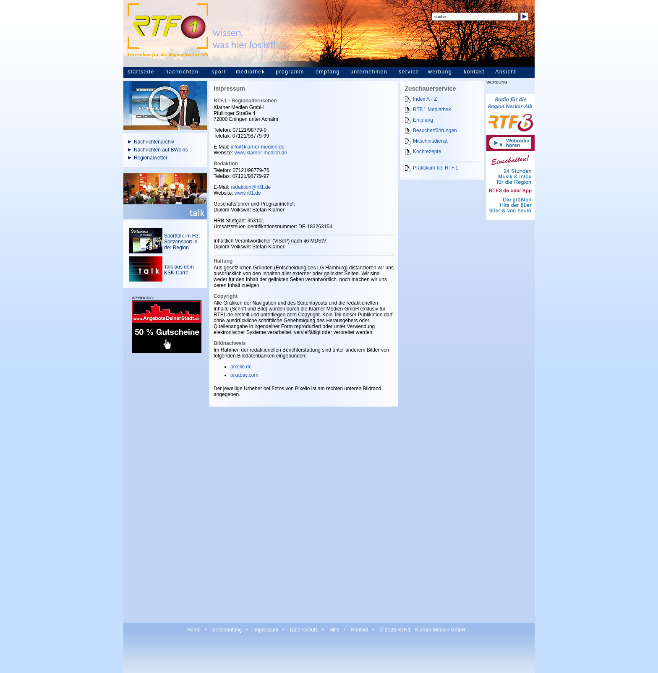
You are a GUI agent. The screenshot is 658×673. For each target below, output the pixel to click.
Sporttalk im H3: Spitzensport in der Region (182, 241)
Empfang (423, 120)
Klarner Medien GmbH (440, 630)
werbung (440, 72)
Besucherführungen (435, 130)
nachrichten (181, 72)
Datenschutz (304, 630)
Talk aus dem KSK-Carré (179, 270)
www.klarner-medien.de (261, 153)
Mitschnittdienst (430, 141)
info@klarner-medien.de (258, 147)
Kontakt (359, 630)
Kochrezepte (427, 151)
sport (219, 72)
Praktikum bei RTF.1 (435, 168)
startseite (141, 72)
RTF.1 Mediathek (432, 109)
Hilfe (334, 630)
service (409, 72)
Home (194, 630)
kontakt (474, 72)
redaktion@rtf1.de (251, 187)
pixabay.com (244, 375)
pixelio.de (241, 367)
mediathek (250, 72)
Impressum (265, 630)
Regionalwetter (150, 158)
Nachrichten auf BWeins (161, 150)
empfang (328, 72)
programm (290, 72)
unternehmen (368, 72)
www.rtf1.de (248, 193)
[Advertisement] (165, 487)
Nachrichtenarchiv (154, 142)
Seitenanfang (227, 630)
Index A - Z (425, 99)
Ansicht (505, 72)
